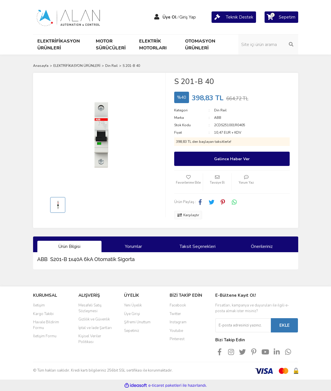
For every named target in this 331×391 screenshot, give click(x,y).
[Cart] (234, 17)
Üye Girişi (132, 313)
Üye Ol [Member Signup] (170, 17)
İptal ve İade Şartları (95, 327)
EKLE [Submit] (284, 325)
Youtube (176, 330)
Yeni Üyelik (133, 305)
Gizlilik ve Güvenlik (94, 319)
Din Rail (220, 110)
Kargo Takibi (43, 313)
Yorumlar (133, 246)
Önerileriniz (262, 246)
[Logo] (68, 17)
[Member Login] (156, 17)
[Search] (268, 45)
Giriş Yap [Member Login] (187, 17)
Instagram (178, 322)
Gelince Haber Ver (232, 159)
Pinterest (177, 339)
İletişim (39, 305)
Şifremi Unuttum (137, 322)
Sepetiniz (131, 330)
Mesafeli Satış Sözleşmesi (89, 308)
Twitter (175, 313)
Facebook (178, 305)
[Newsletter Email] (243, 325)
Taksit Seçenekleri (198, 246)
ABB (217, 117)
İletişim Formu (44, 336)
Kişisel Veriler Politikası (89, 339)
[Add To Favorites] (188, 182)
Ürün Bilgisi (69, 246)
